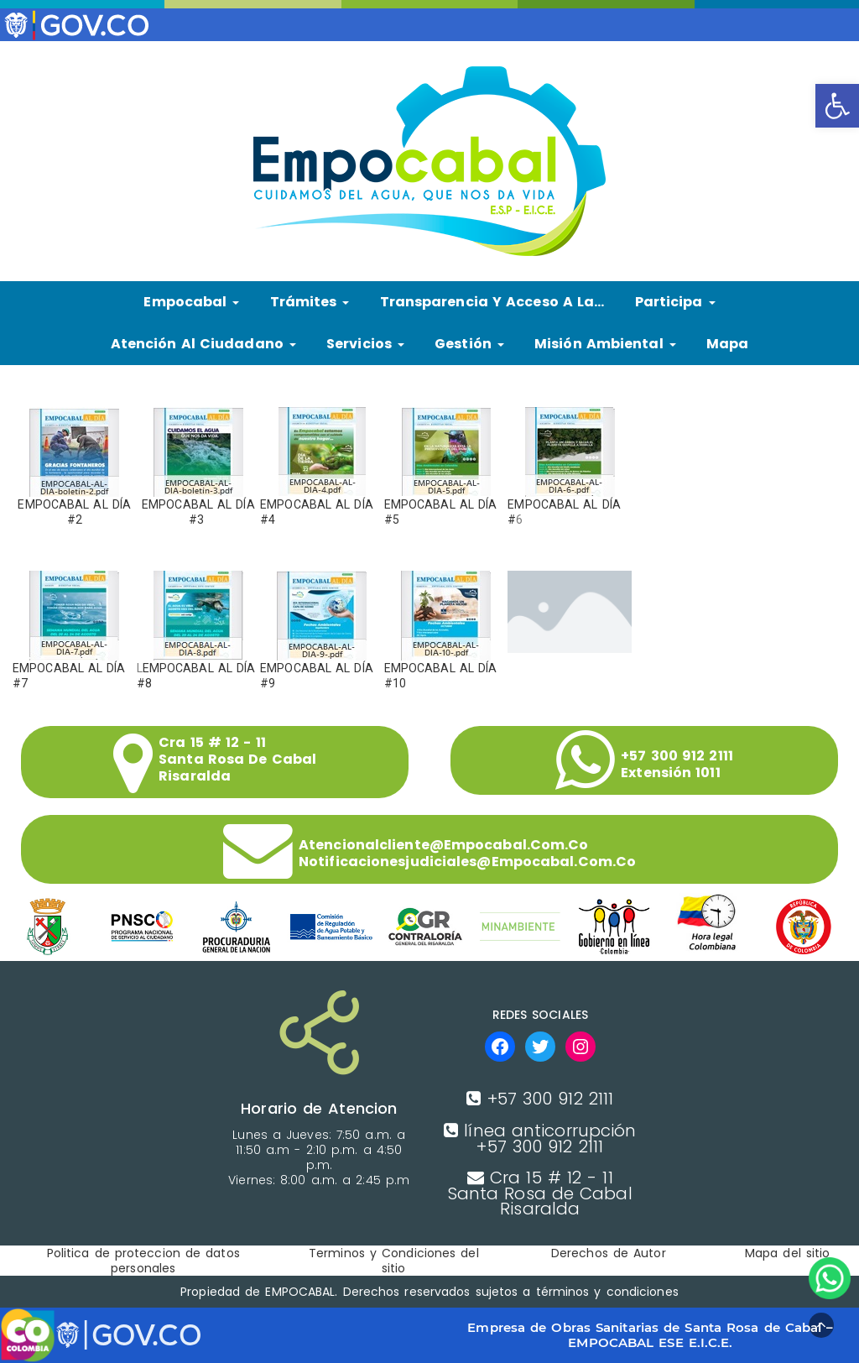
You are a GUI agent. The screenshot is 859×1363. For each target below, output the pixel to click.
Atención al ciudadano (203, 343)
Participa (675, 301)
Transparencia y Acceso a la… (492, 301)
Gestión (469, 343)
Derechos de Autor (608, 1253)
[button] (837, 106)
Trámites (310, 301)
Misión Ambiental (605, 343)
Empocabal (191, 301)
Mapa (727, 343)
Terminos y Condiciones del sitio (394, 1261)
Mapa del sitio (787, 1253)
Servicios (365, 343)
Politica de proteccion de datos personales (143, 1261)
